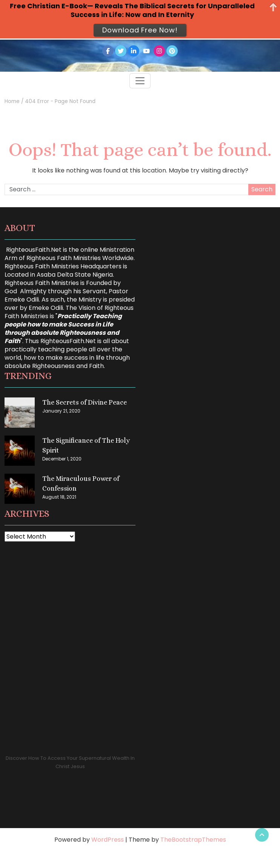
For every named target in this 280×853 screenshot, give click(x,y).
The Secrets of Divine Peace (84, 402)
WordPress (107, 839)
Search (261, 189)
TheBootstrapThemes (193, 839)
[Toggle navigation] (140, 80)
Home (12, 101)
